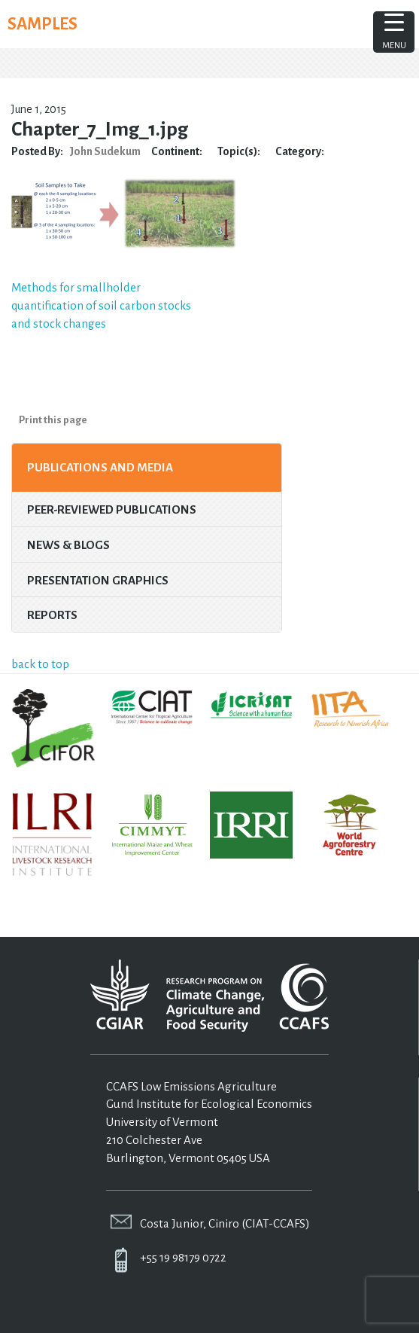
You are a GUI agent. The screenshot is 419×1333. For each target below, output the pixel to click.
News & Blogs (68, 544)
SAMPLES (42, 24)
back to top (40, 663)
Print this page (53, 420)
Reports (52, 615)
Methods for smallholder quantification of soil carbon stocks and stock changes (101, 305)
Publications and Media (100, 467)
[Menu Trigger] (393, 32)
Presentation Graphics (98, 580)
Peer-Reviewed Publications (111, 509)
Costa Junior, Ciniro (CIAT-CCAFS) (225, 1223)
